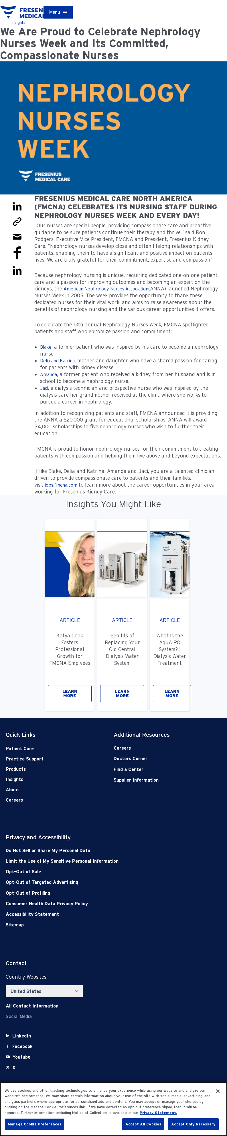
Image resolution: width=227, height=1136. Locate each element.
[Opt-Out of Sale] (92, 872)
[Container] (58, 12)
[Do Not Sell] (92, 851)
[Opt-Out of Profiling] (92, 893)
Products (16, 769)
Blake (46, 347)
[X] (13, 1068)
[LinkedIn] (21, 1036)
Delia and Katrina (57, 361)
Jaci (44, 388)
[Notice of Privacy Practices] (92, 861)
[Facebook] (22, 1046)
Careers (14, 800)
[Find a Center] (157, 769)
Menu (54, 12)
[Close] (218, 1091)
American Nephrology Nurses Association (106, 289)
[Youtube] (21, 1057)
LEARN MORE (69, 693)
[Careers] (157, 748)
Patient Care (20, 748)
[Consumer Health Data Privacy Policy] (92, 904)
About (12, 789)
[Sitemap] (92, 925)
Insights (14, 779)
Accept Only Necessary (193, 1124)
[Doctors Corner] (157, 759)
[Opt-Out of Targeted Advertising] (92, 882)
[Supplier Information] (157, 780)
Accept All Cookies (143, 1124)
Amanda (48, 374)
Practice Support (25, 759)
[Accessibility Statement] (92, 914)
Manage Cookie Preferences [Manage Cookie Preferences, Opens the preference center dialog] (34, 1124)
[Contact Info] (32, 1006)
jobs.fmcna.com (61, 485)
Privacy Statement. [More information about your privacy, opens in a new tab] (158, 1113)
